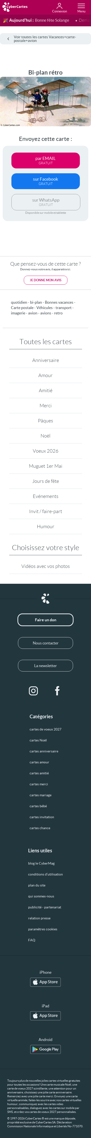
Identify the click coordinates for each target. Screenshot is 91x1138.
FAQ (31, 940)
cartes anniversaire (44, 751)
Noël (45, 435)
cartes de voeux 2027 (45, 729)
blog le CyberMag (41, 863)
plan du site (36, 885)
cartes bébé (38, 806)
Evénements (45, 496)
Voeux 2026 (45, 451)
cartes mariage (40, 795)
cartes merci (39, 784)
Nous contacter (45, 643)
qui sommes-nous (41, 896)
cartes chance (40, 828)
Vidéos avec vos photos (45, 566)
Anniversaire (45, 360)
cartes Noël (38, 740)
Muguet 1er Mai (45, 466)
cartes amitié (39, 773)
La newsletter (45, 665)
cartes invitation (42, 817)
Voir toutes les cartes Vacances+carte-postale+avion (41, 39)
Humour (45, 526)
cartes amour (39, 762)
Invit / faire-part (45, 511)
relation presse (39, 918)
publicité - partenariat (44, 907)
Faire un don (45, 620)
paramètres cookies (42, 929)
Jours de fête (45, 481)
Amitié (45, 390)
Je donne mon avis (45, 280)
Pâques (45, 420)
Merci (46, 405)
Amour (45, 375)
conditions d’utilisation (45, 874)
